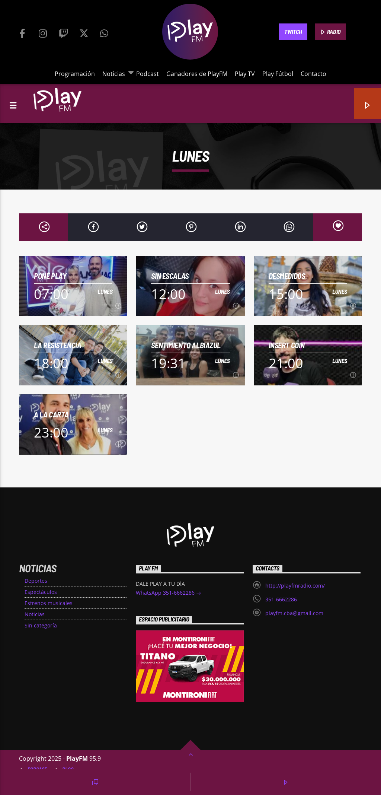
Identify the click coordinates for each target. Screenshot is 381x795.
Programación (75, 74)
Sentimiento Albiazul (186, 345)
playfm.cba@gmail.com (294, 613)
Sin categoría (41, 625)
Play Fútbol (277, 74)
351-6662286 (281, 599)
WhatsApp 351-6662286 (168, 593)
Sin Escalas (169, 276)
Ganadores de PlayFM (196, 74)
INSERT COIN (287, 345)
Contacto (313, 74)
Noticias (115, 73)
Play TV (245, 74)
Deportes (36, 580)
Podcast (147, 74)
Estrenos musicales (49, 603)
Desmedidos (287, 276)
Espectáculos (41, 591)
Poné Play (50, 276)
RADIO (330, 32)
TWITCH (293, 31)
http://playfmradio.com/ (295, 585)
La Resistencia (57, 345)
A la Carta (51, 414)
